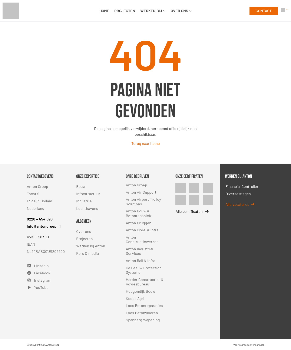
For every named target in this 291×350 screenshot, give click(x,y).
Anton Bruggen (138, 222)
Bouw (81, 186)
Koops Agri (135, 298)
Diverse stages (238, 193)
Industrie (84, 201)
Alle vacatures (239, 204)
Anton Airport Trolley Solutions (143, 201)
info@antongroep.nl (43, 226)
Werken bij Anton (90, 245)
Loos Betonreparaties (144, 305)
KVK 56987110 (38, 237)
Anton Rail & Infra (140, 260)
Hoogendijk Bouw (140, 291)
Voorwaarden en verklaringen (248, 344)
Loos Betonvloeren (142, 312)
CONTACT (264, 10)
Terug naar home (145, 143)
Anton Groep (136, 185)
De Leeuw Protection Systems (144, 270)
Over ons (83, 231)
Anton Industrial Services (139, 251)
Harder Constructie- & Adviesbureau (144, 282)
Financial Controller (241, 186)
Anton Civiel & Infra (142, 230)
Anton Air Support (141, 192)
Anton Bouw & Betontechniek (138, 213)
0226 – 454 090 (40, 219)
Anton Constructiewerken (142, 239)
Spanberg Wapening (143, 319)
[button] (284, 11)
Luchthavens (87, 208)
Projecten (84, 238)
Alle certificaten (192, 211)
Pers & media (87, 253)
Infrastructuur (88, 193)
